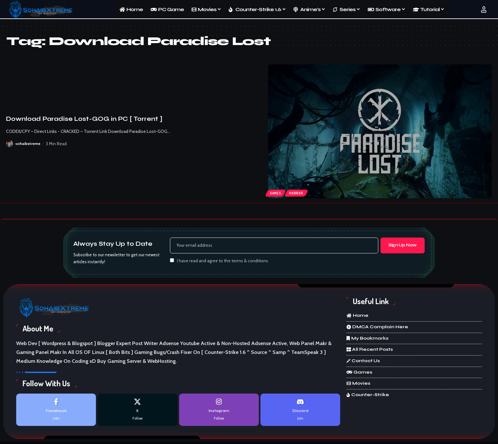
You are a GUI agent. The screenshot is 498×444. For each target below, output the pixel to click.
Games (276, 192)
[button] (484, 9)
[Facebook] (56, 411)
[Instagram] (219, 411)
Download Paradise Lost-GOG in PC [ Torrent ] (84, 118)
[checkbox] (172, 261)
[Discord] (300, 411)
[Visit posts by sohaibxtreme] (9, 143)
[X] (137, 411)
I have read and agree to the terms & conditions (222, 261)
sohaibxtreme (28, 143)
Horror (299, 192)
